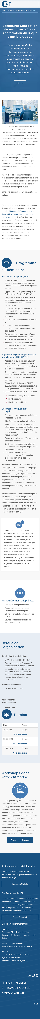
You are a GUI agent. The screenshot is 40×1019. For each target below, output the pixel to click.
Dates (20, 83)
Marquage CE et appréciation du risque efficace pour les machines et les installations (19, 214)
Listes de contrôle (25, 946)
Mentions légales (19, 960)
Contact (5, 954)
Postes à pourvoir (20, 917)
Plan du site (16, 954)
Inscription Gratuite (20, 884)
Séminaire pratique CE (23, 10)
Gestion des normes (18, 935)
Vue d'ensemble (8, 946)
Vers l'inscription (20, 734)
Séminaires (10, 10)
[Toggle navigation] (35, 4)
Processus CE (7, 932)
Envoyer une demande (20, 840)
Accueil (4, 10)
